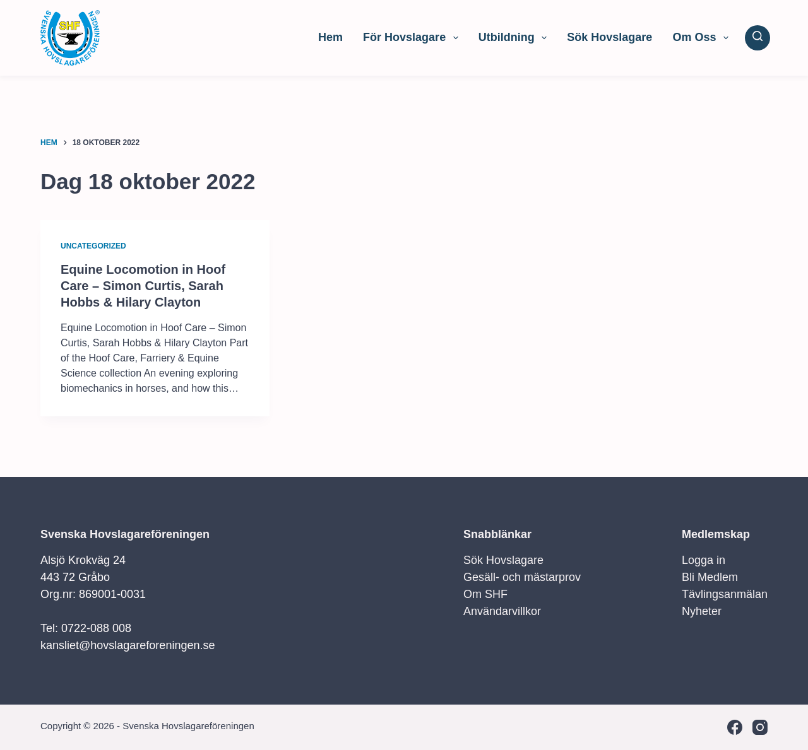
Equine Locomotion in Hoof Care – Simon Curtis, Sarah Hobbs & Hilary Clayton (143, 285)
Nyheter (702, 611)
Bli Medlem (710, 577)
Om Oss (703, 37)
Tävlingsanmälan (725, 594)
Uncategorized (93, 246)
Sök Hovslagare (609, 37)
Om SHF (485, 594)
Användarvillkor (502, 611)
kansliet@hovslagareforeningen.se (127, 645)
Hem (330, 37)
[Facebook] (734, 727)
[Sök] (757, 37)
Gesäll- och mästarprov (522, 577)
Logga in (703, 560)
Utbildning (515, 37)
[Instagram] (760, 727)
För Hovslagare (413, 37)
